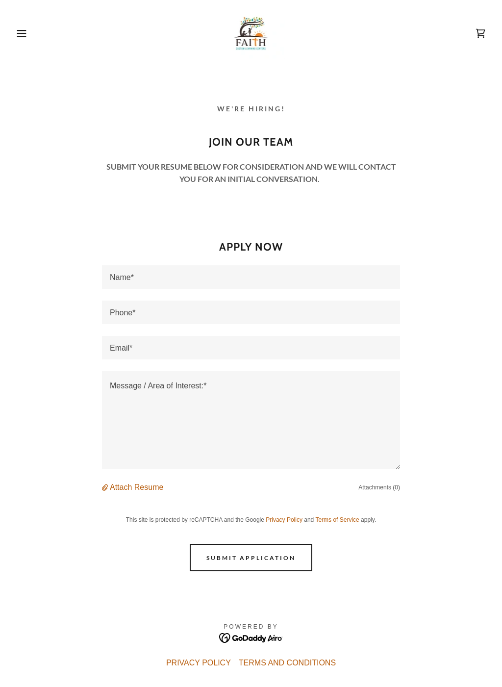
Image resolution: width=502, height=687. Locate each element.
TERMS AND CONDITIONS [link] (287, 663)
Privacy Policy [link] (284, 519)
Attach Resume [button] (136, 487)
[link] (250, 32)
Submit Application (251, 557)
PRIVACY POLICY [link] (198, 663)
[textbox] (251, 277)
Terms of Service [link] (337, 519)
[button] (25, 33)
